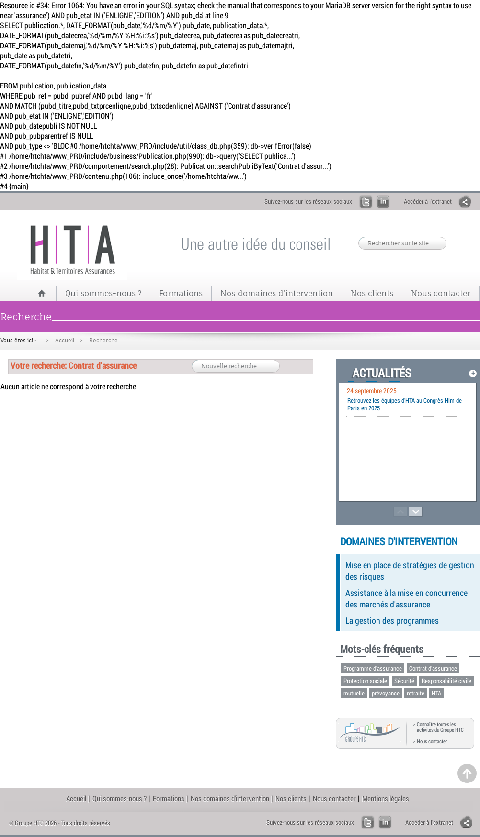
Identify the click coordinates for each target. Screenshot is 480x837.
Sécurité (404, 680)
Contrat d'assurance (433, 668)
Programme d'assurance (372, 668)
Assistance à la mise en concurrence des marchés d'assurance (406, 598)
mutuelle (354, 693)
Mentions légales (385, 798)
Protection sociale (365, 680)
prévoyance (386, 693)
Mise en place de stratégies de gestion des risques (409, 570)
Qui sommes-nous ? (103, 293)
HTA (436, 693)
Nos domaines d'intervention (276, 293)
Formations (181, 293)
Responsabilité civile (446, 680)
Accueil (65, 340)
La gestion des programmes (392, 620)
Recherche (103, 340)
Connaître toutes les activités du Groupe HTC (440, 727)
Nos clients (372, 293)
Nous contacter (440, 293)
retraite (415, 693)
